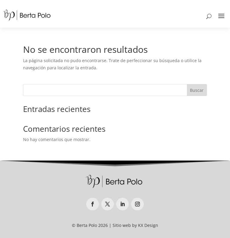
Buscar (197, 90)
